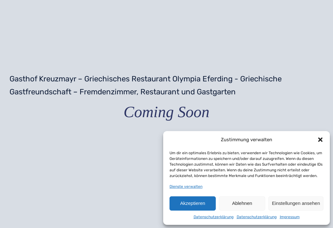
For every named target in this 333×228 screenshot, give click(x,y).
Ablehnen (242, 203)
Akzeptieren (192, 203)
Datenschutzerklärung (214, 217)
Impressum (290, 217)
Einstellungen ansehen (296, 203)
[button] (320, 139)
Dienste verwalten (186, 186)
